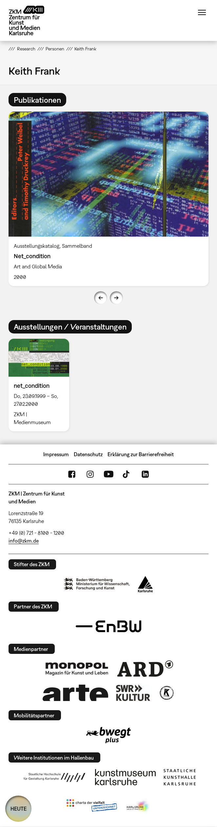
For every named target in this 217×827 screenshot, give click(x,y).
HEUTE (18, 809)
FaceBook (71, 474)
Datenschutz (88, 454)
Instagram (90, 474)
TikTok (126, 474)
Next (116, 297)
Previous (100, 297)
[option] (108, 199)
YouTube (108, 474)
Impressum (56, 454)
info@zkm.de (24, 541)
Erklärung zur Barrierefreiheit (141, 454)
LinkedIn (145, 474)
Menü (201, 12)
